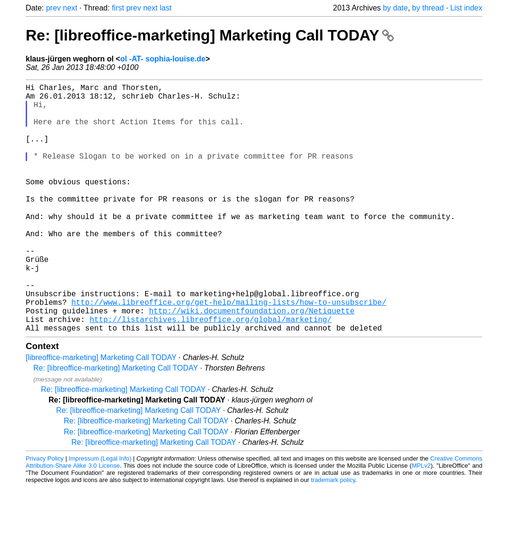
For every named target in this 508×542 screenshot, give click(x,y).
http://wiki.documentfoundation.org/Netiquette (251, 361)
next (70, 8)
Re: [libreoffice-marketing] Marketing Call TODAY (210, 35)
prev (53, 8)
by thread (428, 8)
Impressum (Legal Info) (99, 513)
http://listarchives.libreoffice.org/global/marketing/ (210, 372)
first (118, 8)
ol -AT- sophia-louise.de (162, 59)
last (166, 8)
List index (466, 8)
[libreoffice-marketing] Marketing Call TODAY (101, 412)
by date (395, 8)
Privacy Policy (45, 513)
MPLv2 (421, 520)
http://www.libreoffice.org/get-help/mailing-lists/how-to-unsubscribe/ (228, 351)
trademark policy (333, 534)
